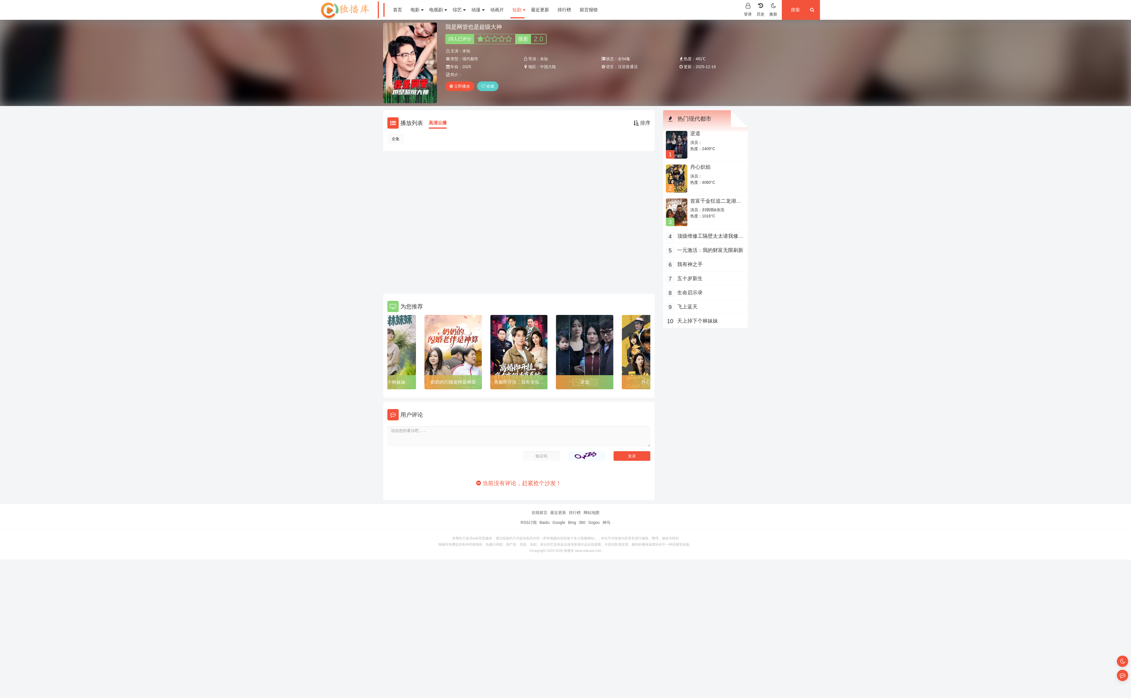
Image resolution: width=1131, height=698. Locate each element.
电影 (417, 9)
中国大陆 (548, 66)
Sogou (593, 522)
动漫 (477, 9)
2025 (466, 66)
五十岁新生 (690, 278)
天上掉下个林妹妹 (387, 382)
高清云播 (438, 122)
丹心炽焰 (700, 167)
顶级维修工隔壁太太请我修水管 (710, 236)
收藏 (487, 86)
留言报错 (589, 9)
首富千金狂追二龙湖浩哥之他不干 (715, 203)
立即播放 (460, 86)
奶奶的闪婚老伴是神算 (453, 382)
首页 (397, 9)
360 (582, 522)
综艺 (459, 9)
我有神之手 (690, 264)
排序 (642, 123)
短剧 (518, 9)
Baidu (544, 522)
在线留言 (539, 512)
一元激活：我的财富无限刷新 (710, 250)
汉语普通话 (628, 66)
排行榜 (564, 9)
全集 (396, 139)
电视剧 (438, 9)
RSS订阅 (529, 522)
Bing (572, 522)
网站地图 (591, 512)
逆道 (584, 382)
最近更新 (540, 9)
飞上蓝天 (687, 307)
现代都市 (470, 59)
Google (558, 522)
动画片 (497, 9)
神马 (606, 522)
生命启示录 (690, 292)
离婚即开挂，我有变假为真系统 (519, 383)
